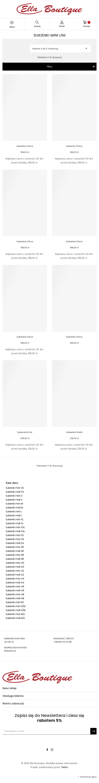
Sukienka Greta (74, 432)
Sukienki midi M (14, 507)
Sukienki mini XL (14, 519)
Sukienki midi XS (15, 491)
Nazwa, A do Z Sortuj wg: (60, 48)
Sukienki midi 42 (15, 574)
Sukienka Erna (24, 432)
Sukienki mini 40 (15, 562)
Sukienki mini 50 (15, 602)
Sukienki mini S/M (15, 606)
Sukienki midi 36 (15, 551)
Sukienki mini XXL (15, 527)
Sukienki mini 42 (15, 570)
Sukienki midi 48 (15, 598)
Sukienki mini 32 (15, 535)
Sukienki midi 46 (15, 590)
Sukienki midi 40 (15, 566)
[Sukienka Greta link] (74, 393)
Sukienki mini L (14, 511)
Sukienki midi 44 (15, 582)
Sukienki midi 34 (15, 543)
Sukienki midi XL (14, 523)
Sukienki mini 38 (15, 555)
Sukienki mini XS (15, 487)
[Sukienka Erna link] (24, 393)
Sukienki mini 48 (15, 594)
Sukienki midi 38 (15, 559)
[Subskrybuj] (93, 731)
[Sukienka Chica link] (24, 107)
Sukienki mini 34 (15, 539)
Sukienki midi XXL (15, 531)
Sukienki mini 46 (15, 586)
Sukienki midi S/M (15, 610)
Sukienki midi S (14, 499)
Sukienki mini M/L (15, 614)
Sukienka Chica (25, 146)
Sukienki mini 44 (15, 578)
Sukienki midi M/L (15, 618)
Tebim (64, 767)
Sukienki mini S (14, 495)
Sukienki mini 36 (15, 547)
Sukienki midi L (14, 515)
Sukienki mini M (14, 503)
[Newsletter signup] (49, 731)
